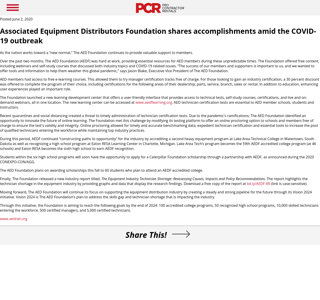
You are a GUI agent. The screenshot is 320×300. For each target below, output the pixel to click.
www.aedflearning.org (154, 102)
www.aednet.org (13, 218)
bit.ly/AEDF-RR (258, 183)
